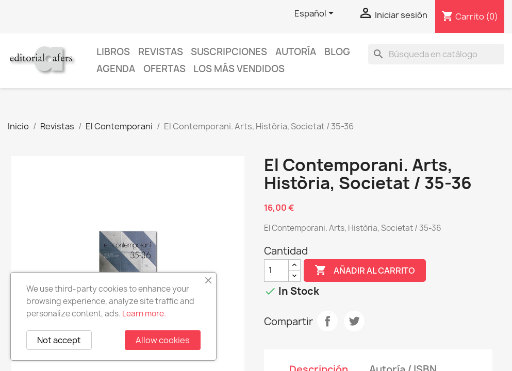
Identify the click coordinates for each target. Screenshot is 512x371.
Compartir (327, 321)
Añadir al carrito (365, 270)
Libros (113, 51)
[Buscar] (436, 54)
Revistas (160, 51)
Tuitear (354, 321)
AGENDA (115, 68)
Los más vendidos (239, 68)
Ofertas (164, 68)
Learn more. (144, 313)
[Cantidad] (276, 270)
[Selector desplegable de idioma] (315, 14)
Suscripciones (229, 51)
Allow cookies (163, 340)
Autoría (295, 51)
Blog (337, 51)
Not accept (59, 340)
